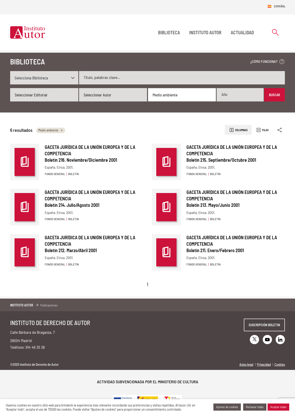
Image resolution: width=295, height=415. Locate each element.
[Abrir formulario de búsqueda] (275, 32)
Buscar (274, 95)
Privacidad (264, 364)
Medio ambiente (50, 130)
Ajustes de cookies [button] (227, 407)
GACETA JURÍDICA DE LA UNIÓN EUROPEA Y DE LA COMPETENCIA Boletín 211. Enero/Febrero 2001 (231, 244)
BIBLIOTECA (169, 32)
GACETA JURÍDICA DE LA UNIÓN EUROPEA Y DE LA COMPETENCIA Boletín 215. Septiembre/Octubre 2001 (231, 153)
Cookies (279, 364)
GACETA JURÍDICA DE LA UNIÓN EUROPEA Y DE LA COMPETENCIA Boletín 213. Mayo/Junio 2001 (231, 198)
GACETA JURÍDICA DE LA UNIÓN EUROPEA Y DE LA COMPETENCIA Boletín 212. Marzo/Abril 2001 (90, 244)
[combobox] (44, 94)
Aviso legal (246, 364)
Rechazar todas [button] (255, 407)
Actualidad (242, 32)
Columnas (238, 130)
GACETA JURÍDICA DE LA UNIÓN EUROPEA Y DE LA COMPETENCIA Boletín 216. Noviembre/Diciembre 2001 (90, 153)
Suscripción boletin (264, 325)
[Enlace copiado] (280, 130)
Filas (262, 130)
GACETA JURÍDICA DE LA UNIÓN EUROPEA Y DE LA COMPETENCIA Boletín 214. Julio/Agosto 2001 (90, 198)
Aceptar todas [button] (278, 407)
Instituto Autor (205, 32)
